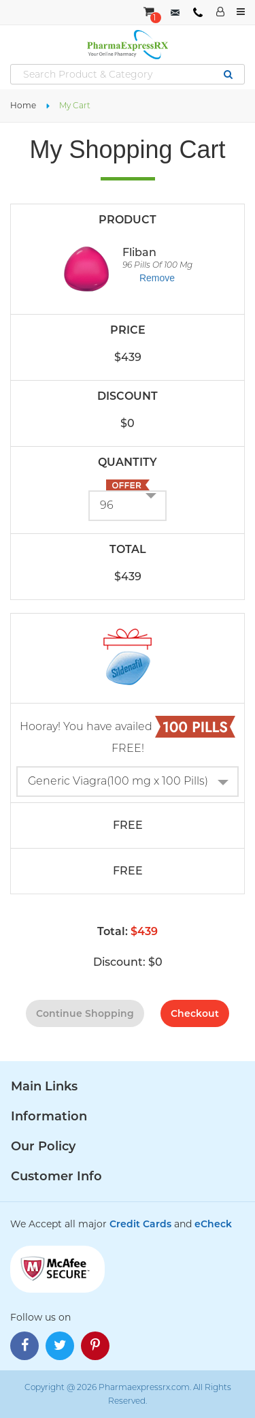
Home (23, 105)
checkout (195, 1013)
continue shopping (85, 1013)
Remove (157, 277)
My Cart (74, 105)
